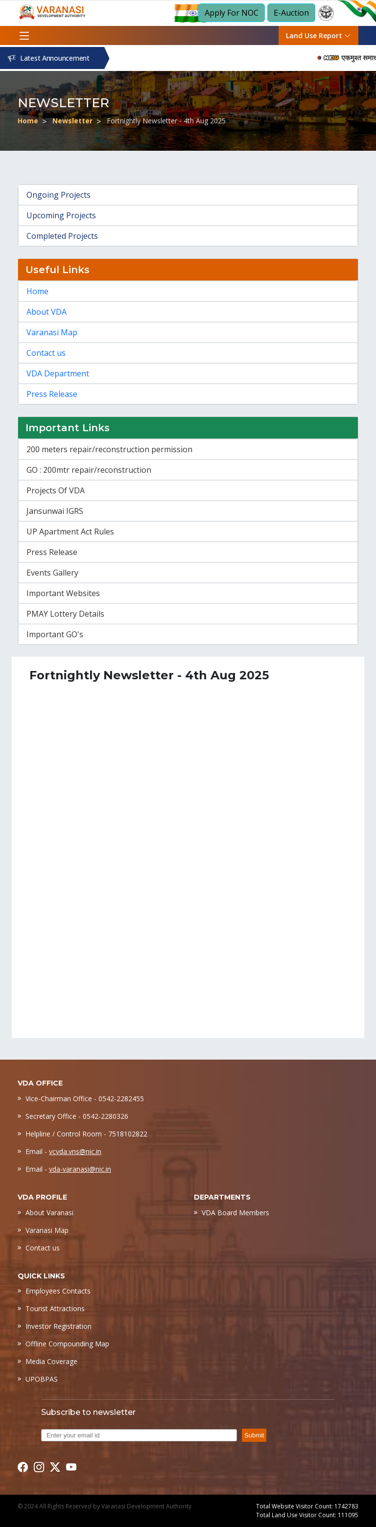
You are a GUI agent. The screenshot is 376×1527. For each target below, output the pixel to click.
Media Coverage (51, 1361)
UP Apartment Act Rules (70, 531)
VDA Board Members (235, 1212)
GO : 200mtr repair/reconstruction (88, 469)
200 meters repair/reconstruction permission (109, 449)
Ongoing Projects (58, 194)
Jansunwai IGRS (54, 511)
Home (28, 120)
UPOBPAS (41, 1379)
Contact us (46, 352)
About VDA (46, 311)
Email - (63, 1151)
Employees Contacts (58, 1291)
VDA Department (57, 373)
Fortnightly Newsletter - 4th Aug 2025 (166, 120)
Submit (254, 1435)
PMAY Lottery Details (65, 613)
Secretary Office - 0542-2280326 (76, 1116)
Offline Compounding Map (67, 1343)
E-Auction (291, 12)
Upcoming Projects (61, 215)
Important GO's (54, 634)
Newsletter (72, 120)
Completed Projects (62, 236)
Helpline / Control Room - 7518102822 (86, 1133)
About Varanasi (49, 1212)
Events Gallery (52, 572)
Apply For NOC (231, 12)
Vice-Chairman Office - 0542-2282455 (84, 1098)
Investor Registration (58, 1326)
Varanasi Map (51, 332)
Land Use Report (318, 35)
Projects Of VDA (55, 490)
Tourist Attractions (55, 1308)
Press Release (51, 394)
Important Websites (63, 593)
